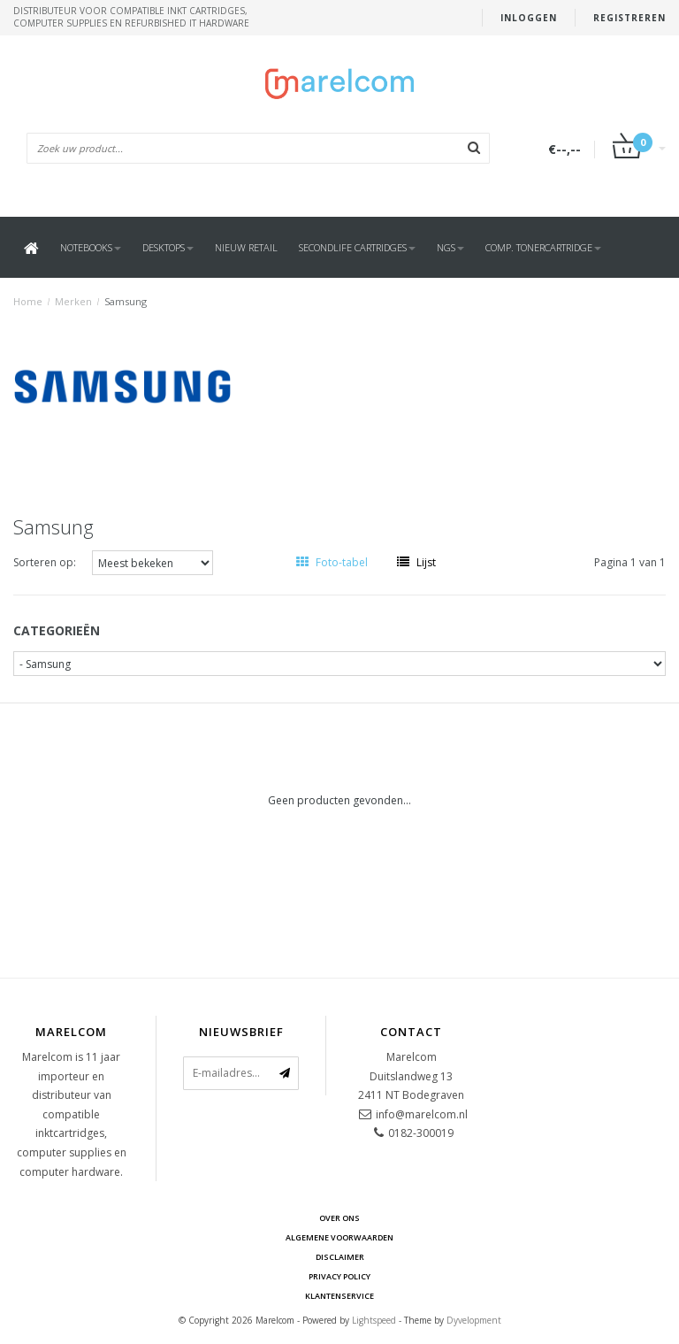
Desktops (168, 247)
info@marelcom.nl (422, 1114)
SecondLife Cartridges (357, 247)
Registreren (629, 18)
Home (27, 301)
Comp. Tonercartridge (543, 247)
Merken (73, 301)
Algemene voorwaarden (339, 1237)
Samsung (125, 301)
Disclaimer (340, 1257)
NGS (450, 247)
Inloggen (528, 18)
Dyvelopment (473, 1320)
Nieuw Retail (246, 247)
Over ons (339, 1218)
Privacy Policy (339, 1276)
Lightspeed (374, 1320)
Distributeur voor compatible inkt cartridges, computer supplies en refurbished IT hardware (131, 16)
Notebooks (90, 247)
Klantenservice (339, 1296)
